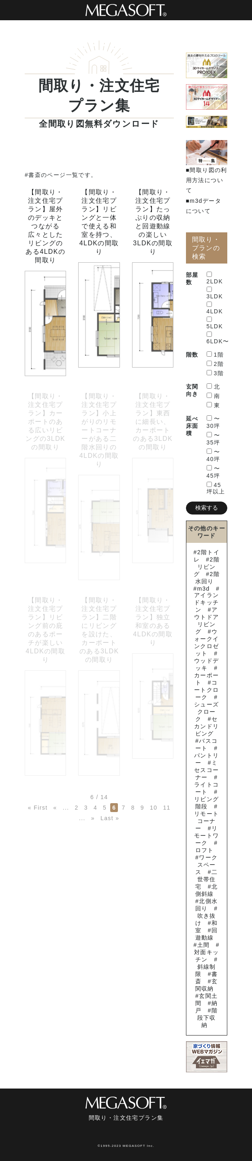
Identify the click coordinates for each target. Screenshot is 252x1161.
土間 (203, 945)
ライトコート (206, 788)
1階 (215, 354)
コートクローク (206, 689)
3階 (215, 373)
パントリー (206, 759)
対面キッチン (206, 956)
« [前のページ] (55, 807)
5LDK (215, 323)
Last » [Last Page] (110, 818)
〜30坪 (213, 422)
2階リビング (207, 566)
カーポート (206, 679)
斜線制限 (205, 970)
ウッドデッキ (206, 664)
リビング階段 (206, 803)
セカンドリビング (206, 726)
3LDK (215, 293)
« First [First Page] (38, 807)
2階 (215, 364)
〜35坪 (213, 439)
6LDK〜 (218, 338)
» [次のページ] (93, 818)
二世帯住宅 (206, 879)
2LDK (215, 278)
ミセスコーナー (206, 769)
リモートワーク (206, 835)
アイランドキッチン (206, 602)
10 (153, 807)
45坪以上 (216, 488)
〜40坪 (213, 455)
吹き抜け (205, 919)
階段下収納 (207, 1017)
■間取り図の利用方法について (206, 180)
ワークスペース (206, 864)
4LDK (215, 308)
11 (166, 807)
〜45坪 (213, 472)
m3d (203, 588)
